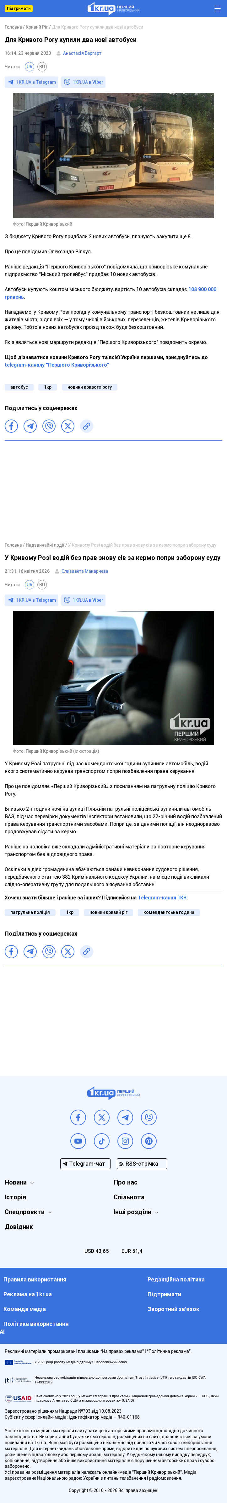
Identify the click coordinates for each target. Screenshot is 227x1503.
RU (42, 66)
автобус (19, 387)
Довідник (19, 1226)
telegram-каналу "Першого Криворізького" (57, 365)
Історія (15, 1197)
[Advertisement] (113, 491)
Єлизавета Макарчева (85, 571)
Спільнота (129, 1197)
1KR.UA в (36, 82)
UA (29, 66)
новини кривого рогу (90, 387)
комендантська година (168, 912)
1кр (47, 387)
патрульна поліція (30, 912)
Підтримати (18, 8)
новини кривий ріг (108, 912)
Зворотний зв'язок (173, 1309)
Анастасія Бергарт (82, 53)
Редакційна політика (176, 1279)
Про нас (126, 1182)
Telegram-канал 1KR (162, 898)
